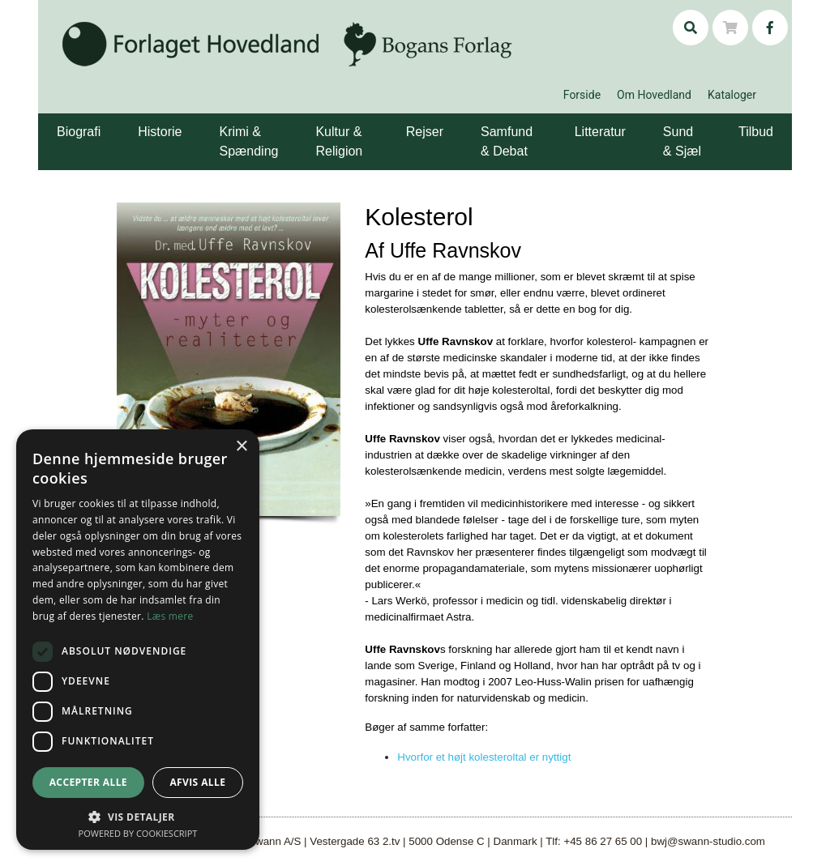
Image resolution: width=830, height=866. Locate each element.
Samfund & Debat (507, 141)
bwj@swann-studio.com (708, 841)
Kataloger (732, 94)
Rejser (424, 132)
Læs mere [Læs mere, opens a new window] (170, 616)
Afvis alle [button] (197, 782)
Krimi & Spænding (248, 141)
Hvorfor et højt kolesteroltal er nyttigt (484, 757)
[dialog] (137, 639)
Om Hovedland (654, 94)
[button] (103, 119)
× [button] (241, 447)
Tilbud (755, 132)
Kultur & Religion (338, 141)
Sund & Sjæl (682, 141)
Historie (160, 132)
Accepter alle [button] (88, 782)
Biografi (79, 132)
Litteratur (600, 132)
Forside (582, 94)
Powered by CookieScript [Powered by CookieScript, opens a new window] (138, 833)
